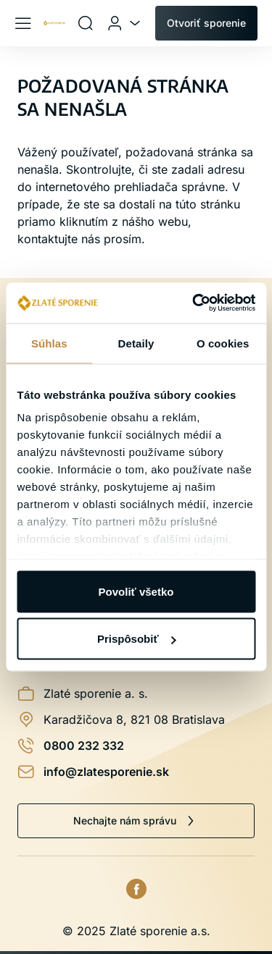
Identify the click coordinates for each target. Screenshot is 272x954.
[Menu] (23, 23)
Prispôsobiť (136, 639)
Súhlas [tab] (49, 343)
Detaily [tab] (136, 343)
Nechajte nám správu (124, 820)
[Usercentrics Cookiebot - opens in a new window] (193, 303)
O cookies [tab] (223, 343)
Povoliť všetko (136, 591)
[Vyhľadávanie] (85, 23)
